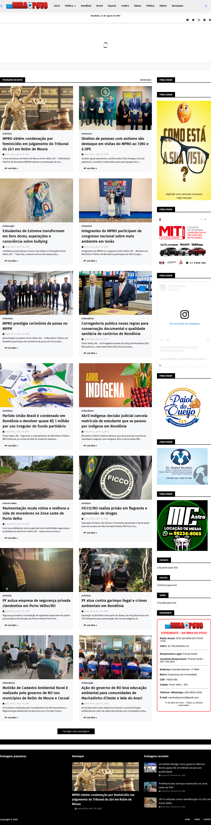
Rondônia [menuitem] (86, 5)
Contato (207, 819)
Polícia (8, 134)
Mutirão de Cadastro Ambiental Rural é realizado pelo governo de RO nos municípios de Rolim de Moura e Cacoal (36, 693)
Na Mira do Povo (26, 819)
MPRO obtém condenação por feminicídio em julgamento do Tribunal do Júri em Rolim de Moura (36, 143)
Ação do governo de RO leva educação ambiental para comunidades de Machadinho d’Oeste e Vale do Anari (114, 693)
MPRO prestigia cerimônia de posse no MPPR (35, 326)
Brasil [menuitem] (99, 5)
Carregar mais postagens (76, 731)
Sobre (197, 819)
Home (187, 819)
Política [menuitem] (69, 5)
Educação (9, 226)
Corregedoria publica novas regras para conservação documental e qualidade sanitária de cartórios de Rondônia (115, 328)
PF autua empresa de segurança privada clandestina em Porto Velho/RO (36, 603)
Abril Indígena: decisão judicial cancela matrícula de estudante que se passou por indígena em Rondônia (114, 420)
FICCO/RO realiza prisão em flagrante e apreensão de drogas (114, 511)
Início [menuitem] (57, 5)
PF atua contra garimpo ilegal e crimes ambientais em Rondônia (114, 603)
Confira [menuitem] (125, 5)
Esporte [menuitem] (112, 5)
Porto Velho (11, 503)
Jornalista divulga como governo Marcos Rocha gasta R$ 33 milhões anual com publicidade (182, 768)
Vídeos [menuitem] (137, 5)
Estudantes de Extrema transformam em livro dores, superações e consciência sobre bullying (33, 236)
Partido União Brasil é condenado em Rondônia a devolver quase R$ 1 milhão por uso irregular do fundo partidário (36, 420)
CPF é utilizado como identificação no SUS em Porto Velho (185, 801)
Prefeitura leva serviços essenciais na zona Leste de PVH (183, 785)
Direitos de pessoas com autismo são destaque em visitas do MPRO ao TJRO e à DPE (115, 143)
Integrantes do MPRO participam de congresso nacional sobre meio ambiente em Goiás (112, 236)
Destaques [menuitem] (177, 5)
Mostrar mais (145, 80)
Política (8, 411)
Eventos (88, 134)
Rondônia (89, 318)
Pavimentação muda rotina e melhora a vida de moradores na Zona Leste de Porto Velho (36, 513)
